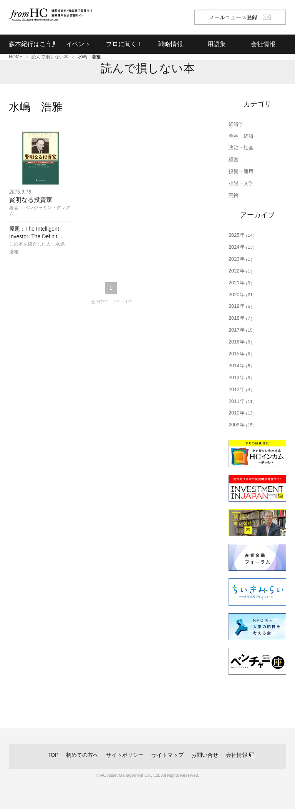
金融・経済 (241, 136)
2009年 (242, 425)
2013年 (240, 377)
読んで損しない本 (49, 56)
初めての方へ (82, 755)
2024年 (242, 247)
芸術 (234, 195)
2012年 (240, 389)
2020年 (242, 294)
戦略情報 (170, 44)
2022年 (240, 271)
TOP (53, 755)
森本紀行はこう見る (32, 44)
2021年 (240, 283)
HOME (16, 56)
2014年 (240, 365)
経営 (234, 159)
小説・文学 (241, 183)
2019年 (240, 306)
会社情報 (236, 755)
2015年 (240, 354)
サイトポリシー (125, 755)
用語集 (216, 44)
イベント (78, 44)
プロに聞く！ (124, 44)
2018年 (240, 318)
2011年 (242, 401)
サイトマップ (167, 755)
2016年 (240, 342)
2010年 (242, 413)
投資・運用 (241, 171)
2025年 (242, 235)
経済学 (236, 124)
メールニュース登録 (240, 17)
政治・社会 (241, 147)
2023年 (240, 259)
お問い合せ (204, 755)
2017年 (242, 330)
